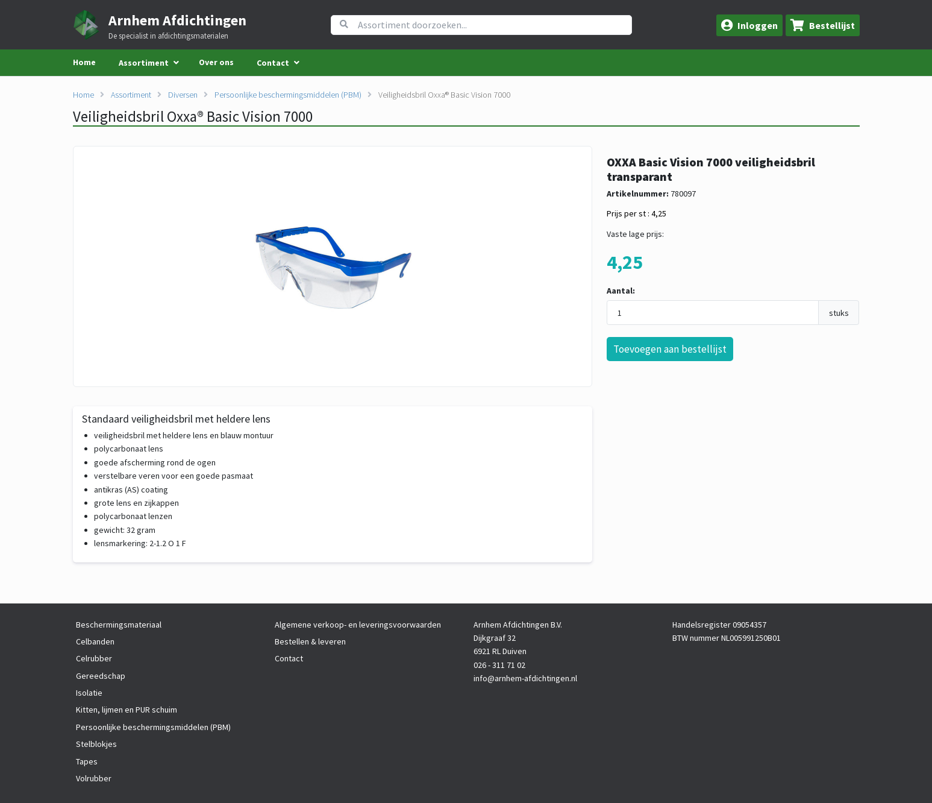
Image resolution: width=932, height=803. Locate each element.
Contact (289, 658)
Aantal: (621, 290)
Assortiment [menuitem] (144, 62)
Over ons (216, 62)
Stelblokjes (96, 743)
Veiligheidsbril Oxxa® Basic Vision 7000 (444, 94)
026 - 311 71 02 (499, 665)
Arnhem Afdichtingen (177, 20)
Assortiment (131, 94)
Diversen (183, 94)
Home (84, 62)
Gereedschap (100, 675)
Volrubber (93, 778)
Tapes (87, 761)
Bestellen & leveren (310, 641)
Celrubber (94, 658)
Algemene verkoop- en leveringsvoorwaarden (358, 624)
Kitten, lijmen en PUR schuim (126, 709)
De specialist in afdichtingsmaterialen (168, 36)
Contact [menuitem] (273, 62)
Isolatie (89, 692)
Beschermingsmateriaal (118, 624)
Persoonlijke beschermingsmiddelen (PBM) (287, 94)
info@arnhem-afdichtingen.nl (525, 678)
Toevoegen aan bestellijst (670, 349)
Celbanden (95, 641)
